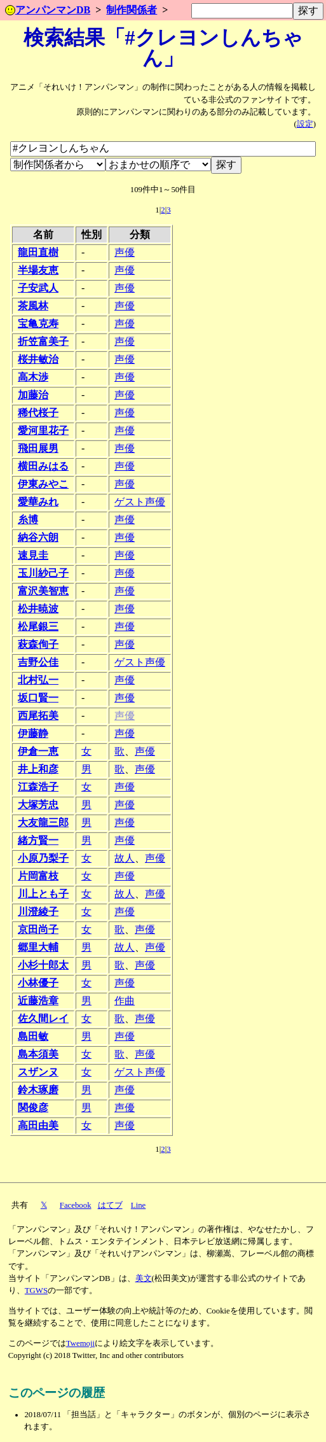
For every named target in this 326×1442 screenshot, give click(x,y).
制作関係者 (131, 9)
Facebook (76, 1205)
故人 (124, 858)
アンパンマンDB (47, 9)
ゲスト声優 (139, 501)
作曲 (124, 1000)
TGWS (36, 1290)
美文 (143, 1278)
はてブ (110, 1205)
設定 (305, 124)
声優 (124, 252)
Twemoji (80, 1343)
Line (138, 1205)
